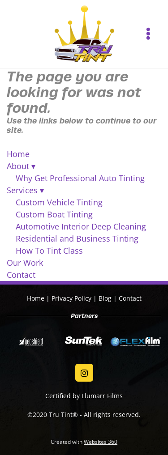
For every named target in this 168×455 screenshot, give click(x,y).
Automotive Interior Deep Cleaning (81, 226)
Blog (105, 298)
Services (25, 190)
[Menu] (148, 34)
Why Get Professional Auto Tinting (80, 178)
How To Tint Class (49, 250)
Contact (21, 275)
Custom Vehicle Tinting (59, 202)
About (21, 166)
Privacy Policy (71, 298)
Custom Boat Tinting (54, 214)
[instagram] (84, 373)
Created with (84, 442)
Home (18, 154)
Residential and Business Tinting (77, 238)
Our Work (25, 262)
